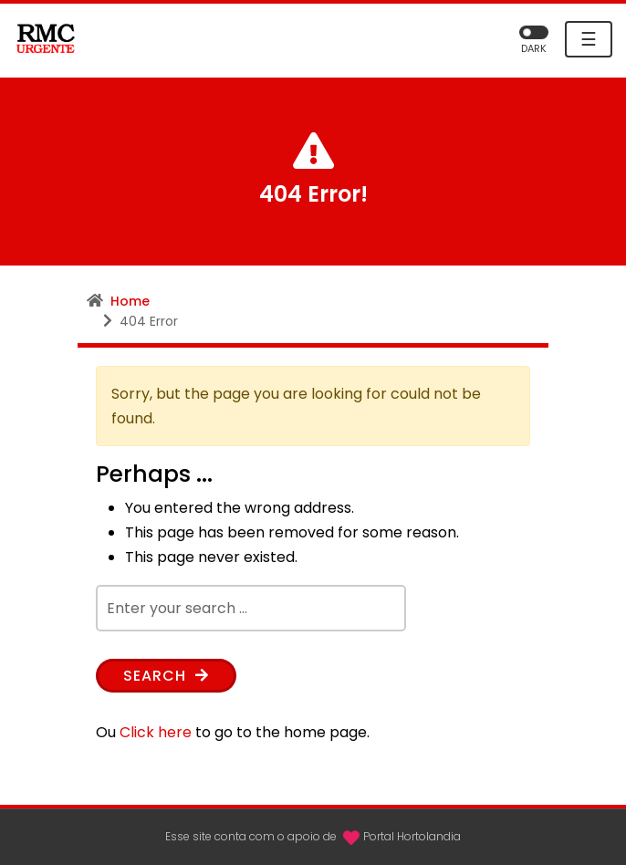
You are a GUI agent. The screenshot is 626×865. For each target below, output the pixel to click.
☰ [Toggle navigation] (588, 39)
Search (166, 675)
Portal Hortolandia (412, 836)
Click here (156, 732)
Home (130, 301)
